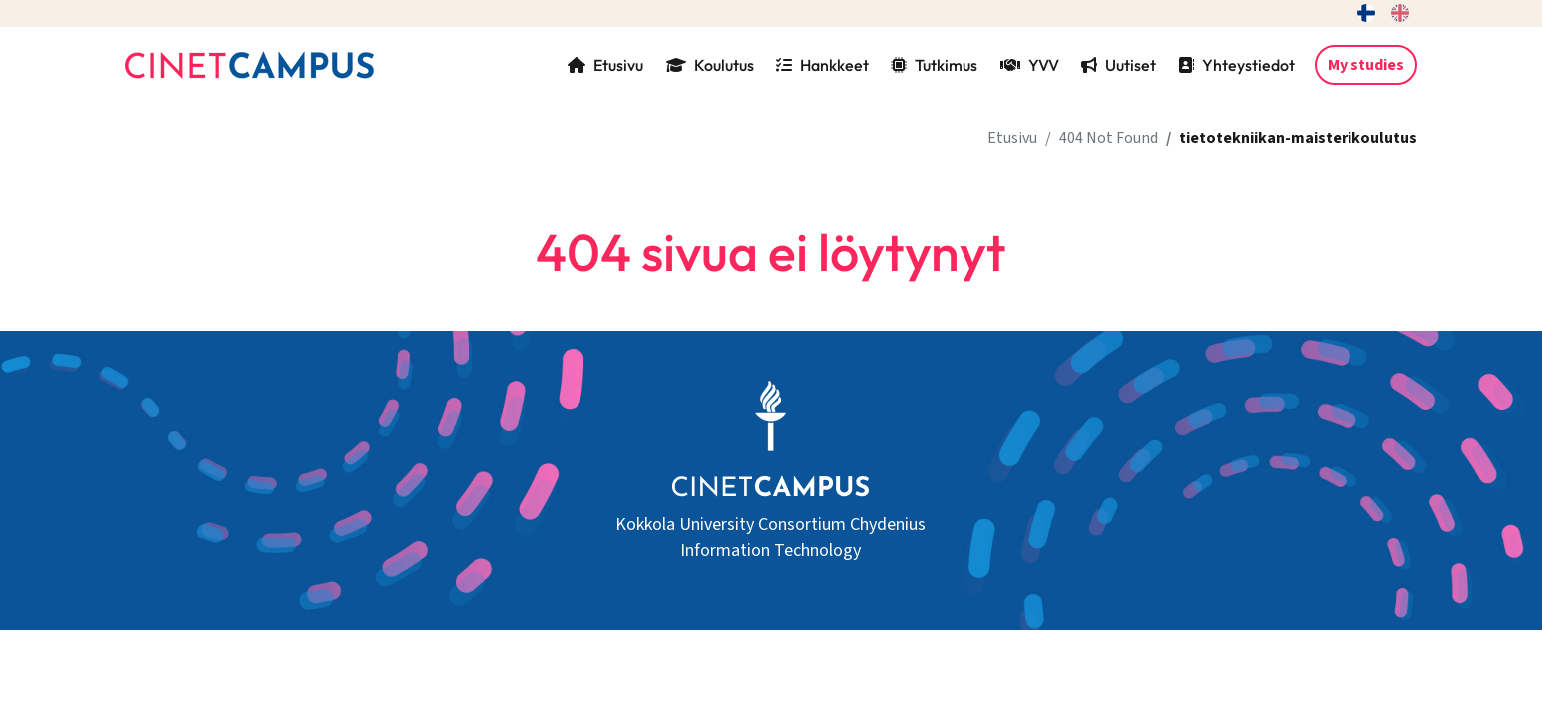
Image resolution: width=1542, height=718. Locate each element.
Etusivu (605, 65)
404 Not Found (1108, 138)
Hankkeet (822, 65)
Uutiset (1118, 65)
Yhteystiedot (1236, 65)
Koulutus (710, 65)
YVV (1029, 65)
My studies (1366, 65)
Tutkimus (934, 65)
